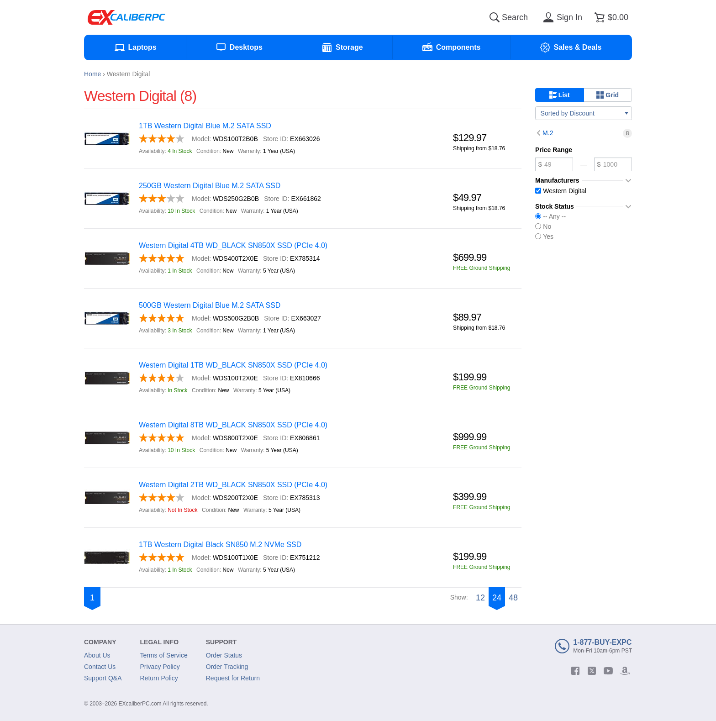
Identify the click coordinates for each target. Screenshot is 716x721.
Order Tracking (227, 666)
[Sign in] (561, 17)
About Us (97, 655)
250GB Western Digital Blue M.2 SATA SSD (209, 185)
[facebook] (575, 670)
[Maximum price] (613, 164)
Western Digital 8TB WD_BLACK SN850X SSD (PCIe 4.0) (233, 425)
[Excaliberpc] (126, 17)
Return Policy (159, 678)
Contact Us (100, 666)
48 (513, 597)
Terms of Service (164, 655)
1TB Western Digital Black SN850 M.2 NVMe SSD (220, 544)
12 (480, 597)
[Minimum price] (554, 164)
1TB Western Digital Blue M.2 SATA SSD (205, 126)
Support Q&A (103, 678)
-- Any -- (550, 216)
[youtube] (608, 670)
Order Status (224, 655)
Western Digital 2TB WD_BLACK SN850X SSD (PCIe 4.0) (233, 485)
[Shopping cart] (609, 17)
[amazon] (624, 670)
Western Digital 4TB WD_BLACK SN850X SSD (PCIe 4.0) (233, 245)
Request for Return (233, 678)
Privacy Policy (160, 666)
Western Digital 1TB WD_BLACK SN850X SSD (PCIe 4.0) (233, 365)
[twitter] (591, 670)
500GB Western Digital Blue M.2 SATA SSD (209, 305)
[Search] (495, 17)
